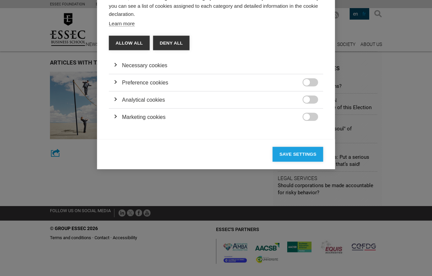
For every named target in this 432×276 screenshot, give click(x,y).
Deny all (171, 130)
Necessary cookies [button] (144, 153)
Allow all (129, 130)
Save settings (298, 242)
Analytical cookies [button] (143, 188)
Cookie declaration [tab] (204, 52)
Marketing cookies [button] (144, 205)
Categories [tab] (128, 52)
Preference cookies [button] (145, 170)
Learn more (122, 111)
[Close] (316, 33)
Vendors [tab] (162, 52)
